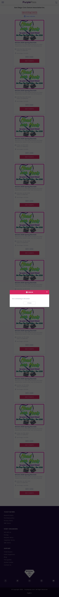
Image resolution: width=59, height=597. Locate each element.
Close (29, 303)
